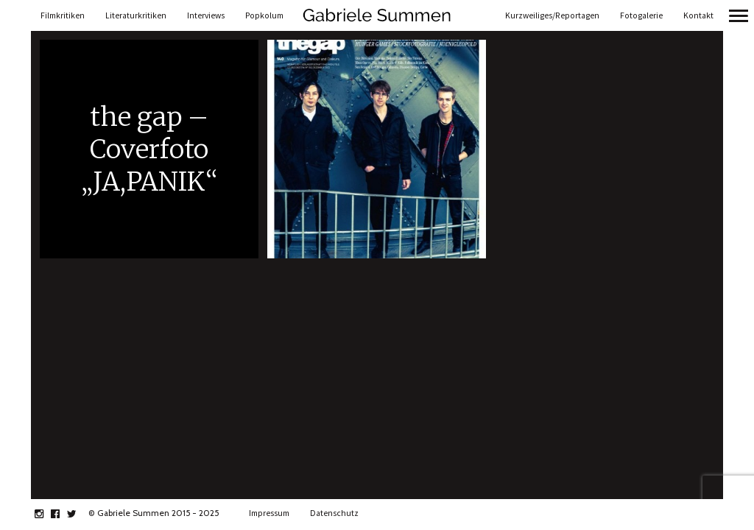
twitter (79, 513)
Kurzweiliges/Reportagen (552, 15)
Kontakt (698, 15)
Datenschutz (334, 513)
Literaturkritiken (135, 15)
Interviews (206, 15)
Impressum (269, 513)
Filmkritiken (62, 15)
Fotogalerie (641, 15)
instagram (46, 513)
